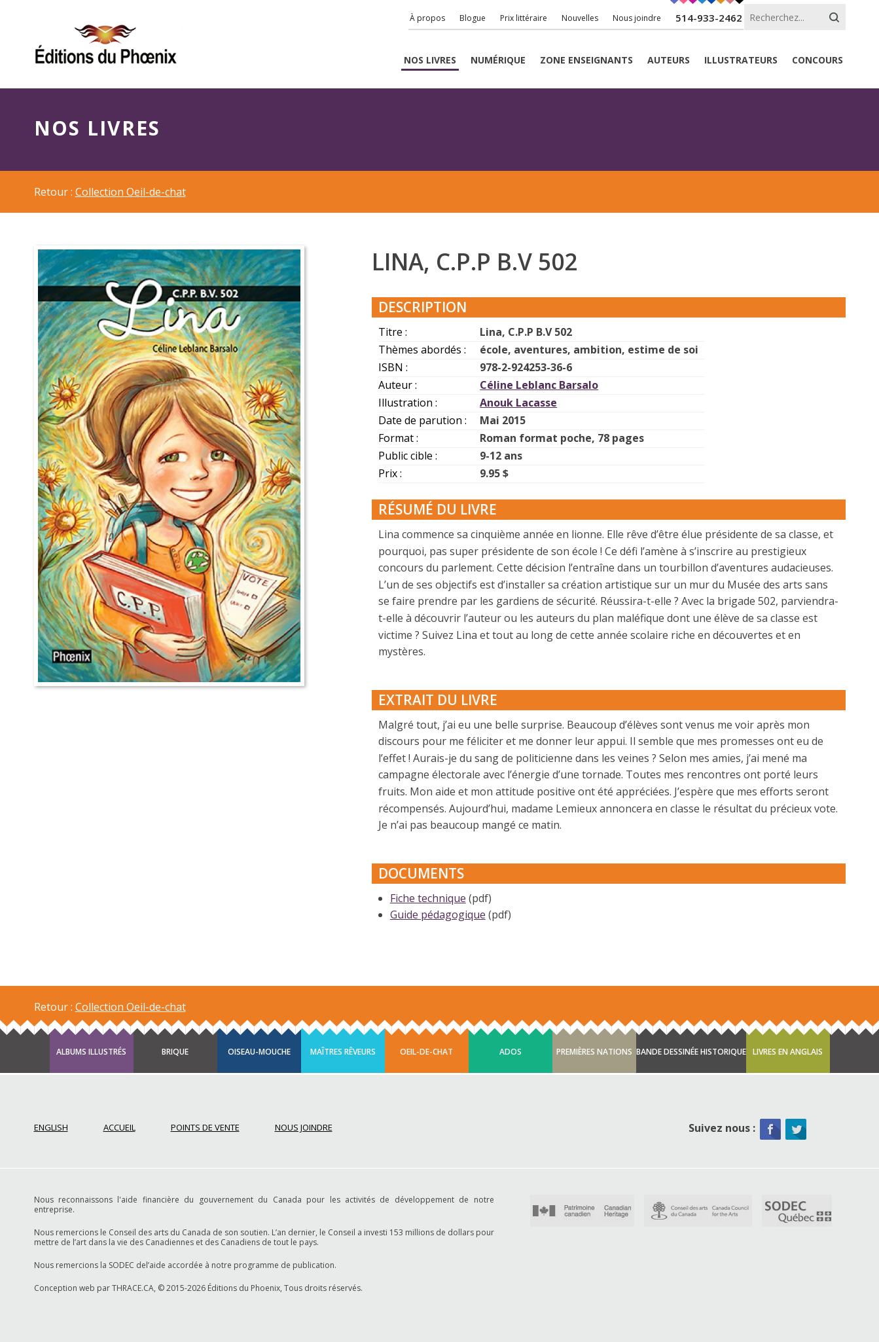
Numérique (498, 60)
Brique (175, 1051)
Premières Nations (594, 1051)
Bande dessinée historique (691, 1051)
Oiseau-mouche (259, 1051)
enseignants (586, 60)
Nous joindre (637, 18)
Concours (817, 60)
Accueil (119, 1127)
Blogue (472, 18)
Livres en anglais (788, 1051)
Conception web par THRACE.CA (94, 1288)
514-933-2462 (708, 17)
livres (430, 60)
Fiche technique (428, 898)
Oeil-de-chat (426, 1051)
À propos (427, 18)
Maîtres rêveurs (343, 1051)
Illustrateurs (741, 60)
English (51, 1127)
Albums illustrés (91, 1051)
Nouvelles (580, 18)
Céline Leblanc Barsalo (539, 385)
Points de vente (205, 1127)
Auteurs (668, 60)
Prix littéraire (523, 18)
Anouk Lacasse (518, 402)
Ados (510, 1051)
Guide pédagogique (438, 914)
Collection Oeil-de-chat (130, 192)
